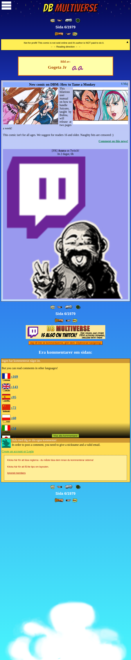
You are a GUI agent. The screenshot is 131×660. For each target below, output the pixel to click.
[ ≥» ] (68, 34)
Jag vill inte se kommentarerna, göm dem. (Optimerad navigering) (65, 497)
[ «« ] (53, 20)
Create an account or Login (18, 605)
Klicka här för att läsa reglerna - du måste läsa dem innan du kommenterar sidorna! (50, 614)
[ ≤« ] (59, 20)
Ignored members (16, 627)
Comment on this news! (113, 295)
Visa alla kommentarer (65, 590)
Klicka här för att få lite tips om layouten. (28, 620)
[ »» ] (75, 34)
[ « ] (68, 20)
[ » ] (58, 33)
